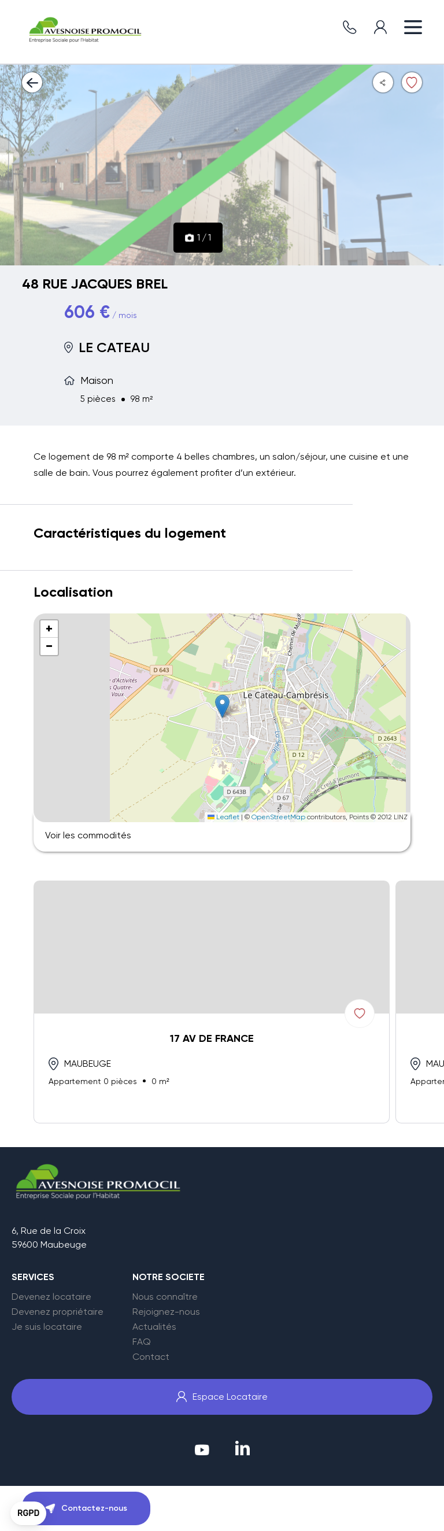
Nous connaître (165, 1296)
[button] (222, 706)
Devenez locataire (51, 1296)
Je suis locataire (47, 1327)
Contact (150, 1357)
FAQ (141, 1342)
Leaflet (223, 817)
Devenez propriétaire (57, 1311)
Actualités (154, 1327)
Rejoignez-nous (166, 1311)
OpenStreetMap (278, 817)
